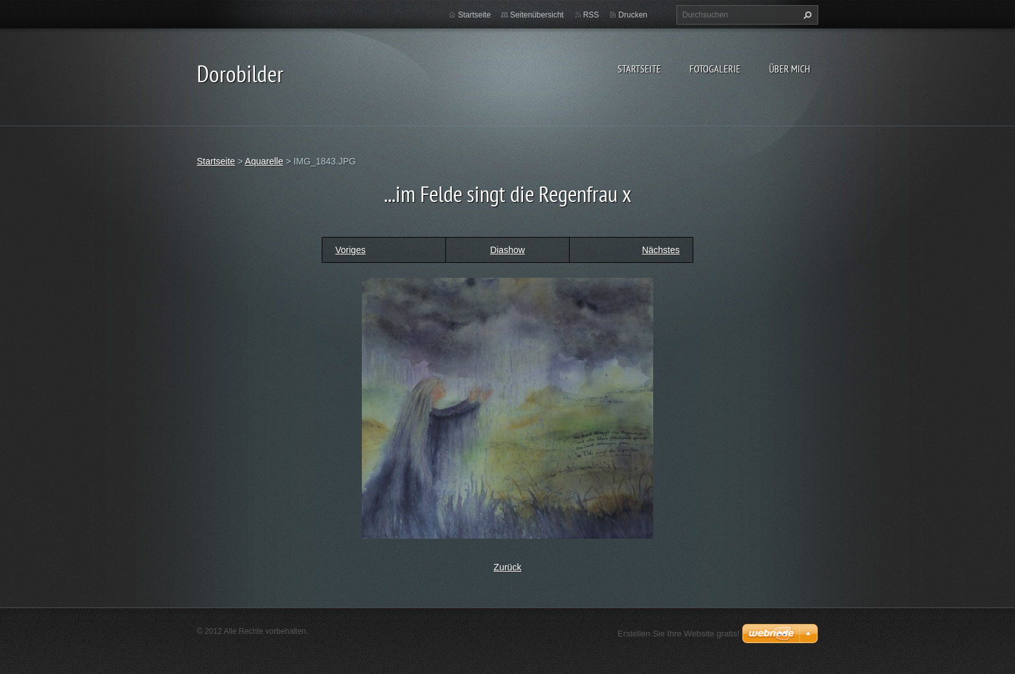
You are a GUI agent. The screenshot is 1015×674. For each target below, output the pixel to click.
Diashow (507, 250)
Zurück (508, 567)
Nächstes (661, 250)
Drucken (632, 14)
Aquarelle (264, 161)
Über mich (789, 68)
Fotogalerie (715, 68)
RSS (591, 14)
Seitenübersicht (537, 14)
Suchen (806, 15)
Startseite (639, 68)
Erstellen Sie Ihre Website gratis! (678, 633)
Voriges (350, 250)
